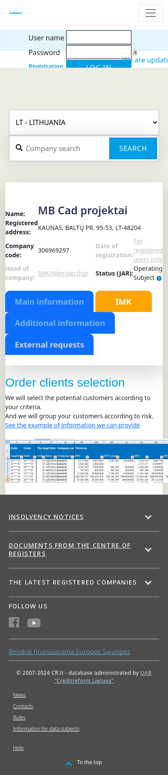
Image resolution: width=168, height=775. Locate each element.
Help (18, 748)
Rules (19, 717)
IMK (123, 301)
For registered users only (148, 250)
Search (133, 148)
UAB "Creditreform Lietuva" (102, 676)
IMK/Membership (63, 273)
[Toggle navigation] (150, 13)
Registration (46, 66)
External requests (49, 344)
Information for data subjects (46, 728)
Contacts (23, 706)
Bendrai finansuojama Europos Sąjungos (69, 651)
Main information (49, 301)
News (19, 695)
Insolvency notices (46, 516)
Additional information (60, 323)
